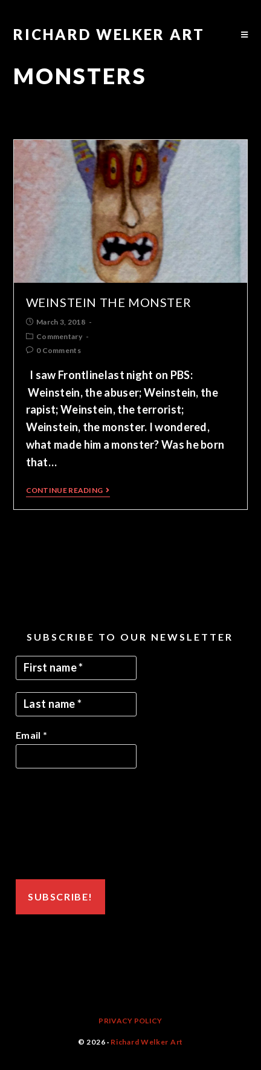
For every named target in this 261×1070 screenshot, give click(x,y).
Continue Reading (68, 490)
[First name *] (76, 668)
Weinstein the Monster (109, 302)
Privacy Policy (130, 1020)
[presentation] (65, 824)
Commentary (59, 336)
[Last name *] (76, 704)
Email (31, 735)
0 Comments (58, 350)
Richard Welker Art (109, 34)
